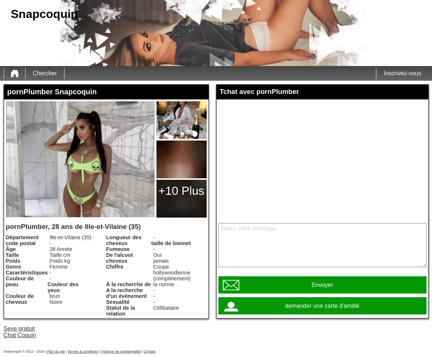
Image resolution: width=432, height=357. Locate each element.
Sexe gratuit (19, 328)
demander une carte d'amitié (322, 306)
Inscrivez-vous (402, 73)
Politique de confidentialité (121, 351)
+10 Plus (181, 190)
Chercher (45, 73)
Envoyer (322, 285)
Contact (149, 351)
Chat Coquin (20, 335)
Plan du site (56, 351)
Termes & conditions (82, 351)
